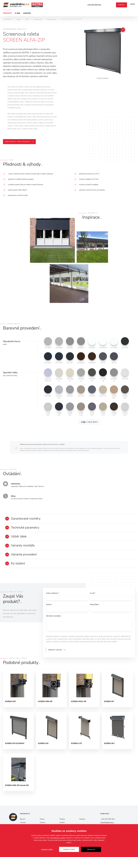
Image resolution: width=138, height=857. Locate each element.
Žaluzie (22, 823)
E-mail (93, 595)
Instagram (106, 5)
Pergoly (62, 823)
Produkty (7, 13)
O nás (17, 13)
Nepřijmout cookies (69, 849)
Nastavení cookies (47, 849)
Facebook (111, 5)
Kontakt (27, 13)
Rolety (42, 823)
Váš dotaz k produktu (53, 619)
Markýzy (82, 823)
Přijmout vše (91, 849)
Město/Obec (95, 607)
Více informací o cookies (57, 838)
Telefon (49, 607)
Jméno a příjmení (52, 595)
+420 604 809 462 (94, 5)
